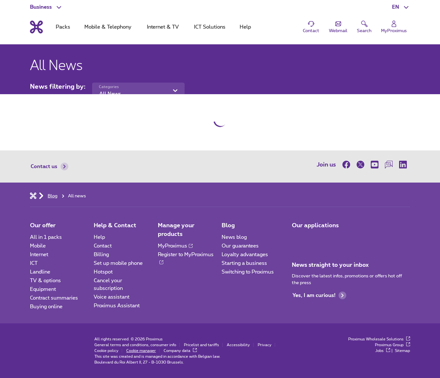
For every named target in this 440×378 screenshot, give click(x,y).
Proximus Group (392, 345)
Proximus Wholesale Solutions (379, 339)
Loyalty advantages (245, 254)
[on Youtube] (375, 164)
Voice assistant (111, 297)
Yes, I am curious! (319, 295)
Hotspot (103, 271)
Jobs (382, 351)
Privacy (265, 345)
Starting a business (244, 263)
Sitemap (402, 351)
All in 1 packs (46, 237)
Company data (180, 351)
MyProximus (175, 245)
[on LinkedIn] (403, 164)
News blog (234, 237)
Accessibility (238, 345)
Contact (103, 245)
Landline (40, 271)
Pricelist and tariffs (201, 345)
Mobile (38, 245)
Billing (101, 254)
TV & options (45, 280)
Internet (39, 254)
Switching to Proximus (248, 271)
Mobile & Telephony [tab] (107, 27)
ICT (34, 263)
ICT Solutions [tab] (209, 27)
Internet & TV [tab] (163, 27)
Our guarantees (240, 245)
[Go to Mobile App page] (297, 239)
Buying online (46, 306)
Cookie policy (106, 351)
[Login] (394, 27)
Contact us (49, 166)
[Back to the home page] (36, 27)
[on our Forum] (389, 164)
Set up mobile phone (118, 263)
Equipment (43, 289)
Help (99, 237)
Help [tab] (245, 27)
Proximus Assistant (117, 305)
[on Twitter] (360, 164)
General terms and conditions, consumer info (135, 345)
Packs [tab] (63, 27)
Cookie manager (141, 351)
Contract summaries (54, 298)
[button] (401, 7)
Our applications (315, 226)
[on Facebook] (347, 164)
